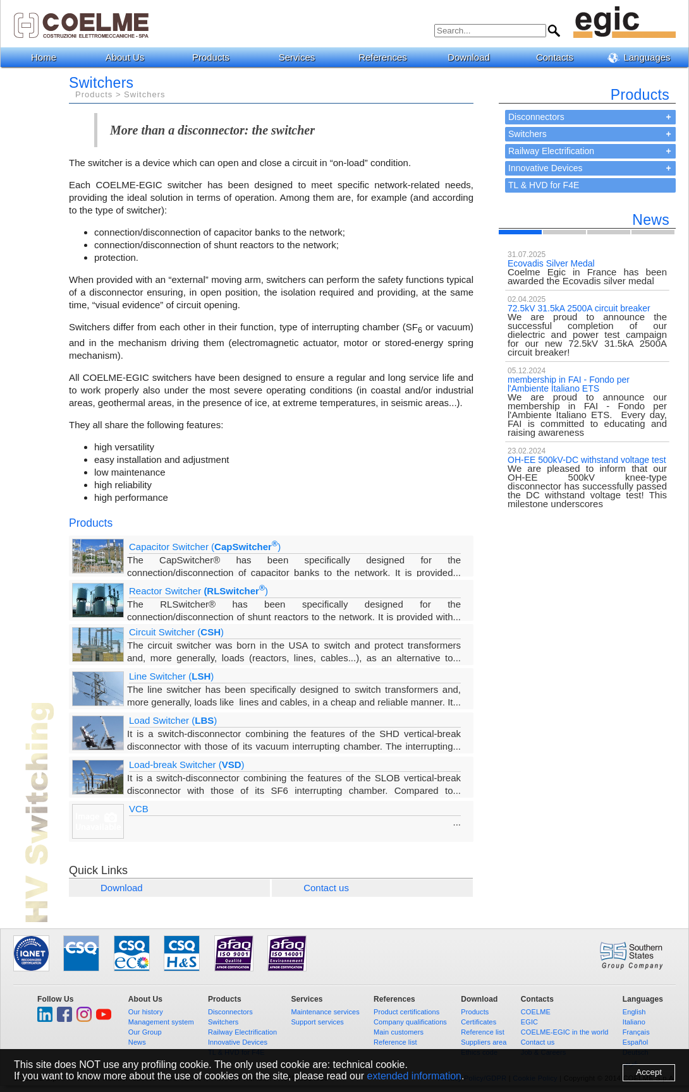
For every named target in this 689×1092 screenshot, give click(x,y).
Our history (145, 1012)
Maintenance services (325, 1012)
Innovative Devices (545, 168)
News (137, 1042)
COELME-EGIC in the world (565, 1032)
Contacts (559, 57)
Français (636, 1032)
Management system (161, 1022)
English (634, 1012)
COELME (536, 1012)
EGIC (529, 1022)
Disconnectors (536, 117)
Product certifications (406, 1012)
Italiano (634, 1022)
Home (43, 57)
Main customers (399, 1032)
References (387, 57)
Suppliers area (483, 1042)
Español (635, 1042)
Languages (643, 57)
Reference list (395, 1042)
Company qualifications (410, 1022)
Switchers (527, 134)
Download (473, 57)
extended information (414, 1076)
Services (302, 57)
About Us (130, 57)
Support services (317, 1022)
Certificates (478, 1022)
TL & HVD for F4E (543, 185)
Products (215, 57)
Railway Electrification (551, 151)
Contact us (326, 887)
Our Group (145, 1032)
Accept (649, 1072)
